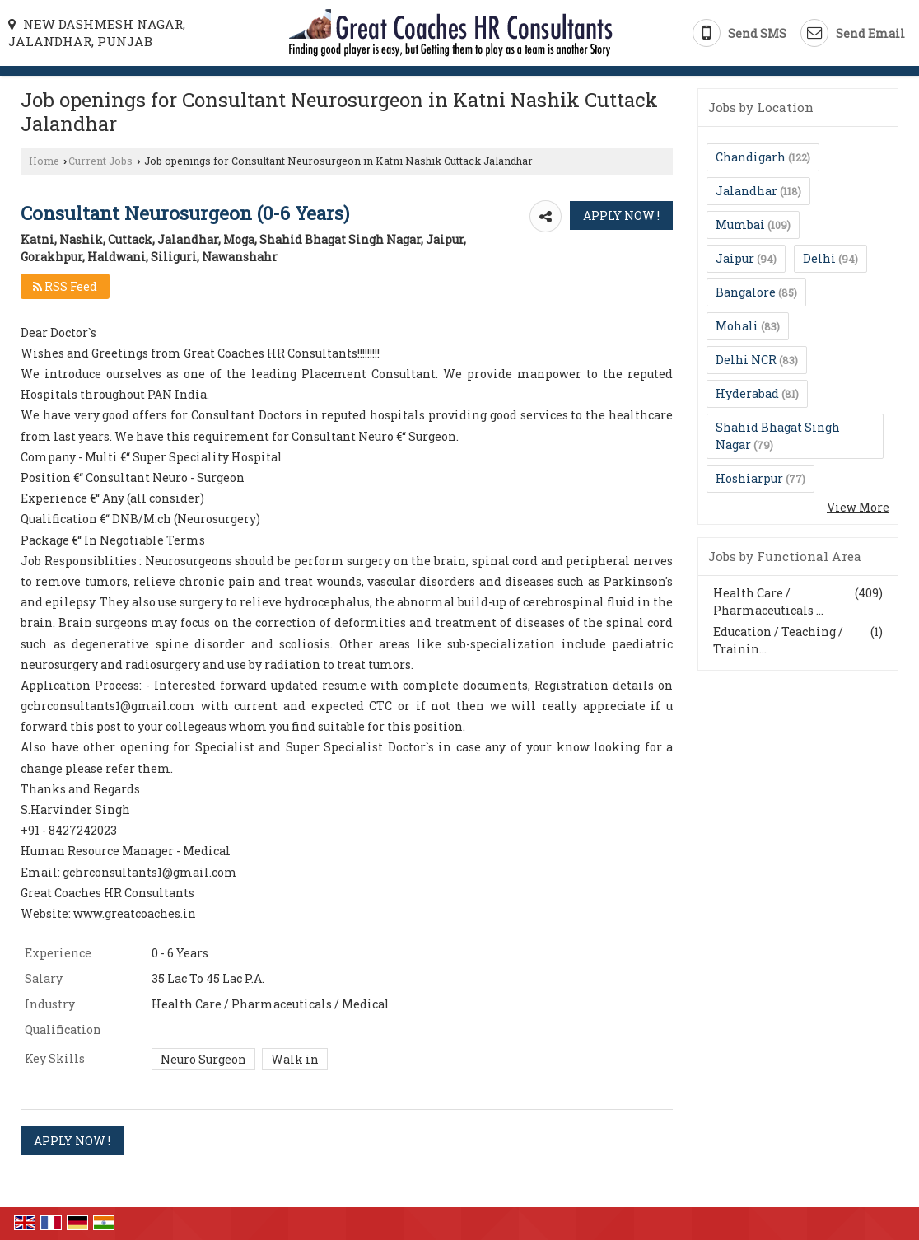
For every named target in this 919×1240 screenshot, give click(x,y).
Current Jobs (100, 160)
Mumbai (740, 224)
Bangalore (746, 292)
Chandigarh (751, 157)
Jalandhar (746, 191)
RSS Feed (65, 286)
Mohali (737, 326)
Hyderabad (747, 393)
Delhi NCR (746, 359)
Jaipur (735, 258)
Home (44, 160)
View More (858, 507)
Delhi (819, 258)
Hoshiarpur (749, 478)
